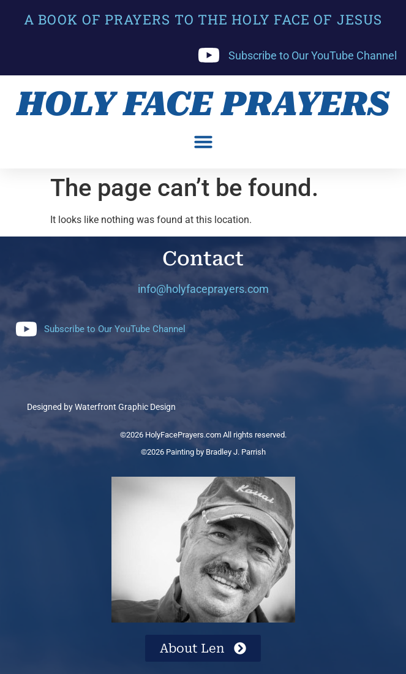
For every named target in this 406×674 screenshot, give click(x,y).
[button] (203, 141)
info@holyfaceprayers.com (203, 288)
